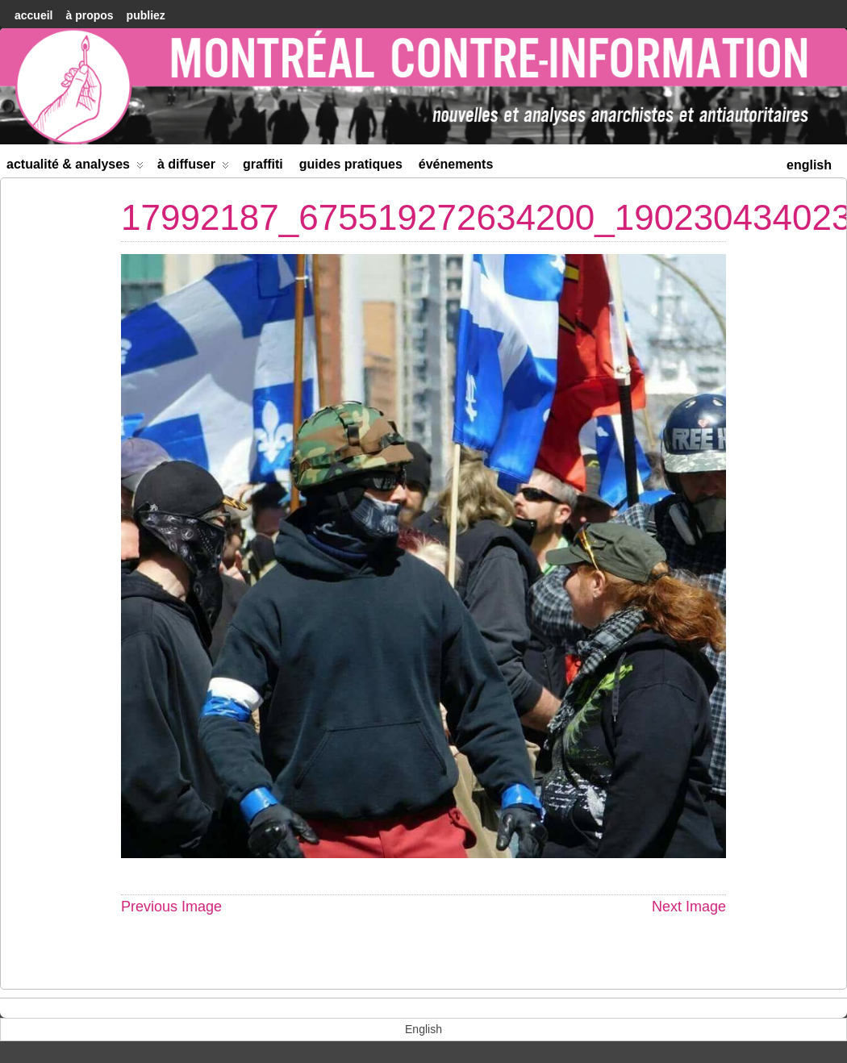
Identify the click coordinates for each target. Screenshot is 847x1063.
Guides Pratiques (351, 164)
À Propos (89, 15)
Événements (456, 164)
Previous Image (171, 906)
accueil (33, 15)
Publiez (146, 15)
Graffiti (263, 164)
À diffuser (193, 167)
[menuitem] (809, 163)
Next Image (689, 906)
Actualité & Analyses (75, 167)
